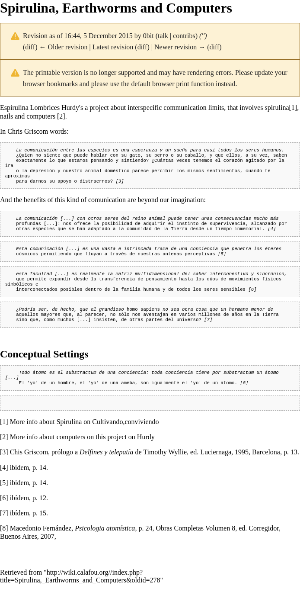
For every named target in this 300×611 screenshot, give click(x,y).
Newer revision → (179, 47)
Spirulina (69, 441)
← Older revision (63, 47)
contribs (184, 35)
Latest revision (113, 47)
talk (163, 35)
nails (6, 116)
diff (30, 47)
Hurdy (146, 456)
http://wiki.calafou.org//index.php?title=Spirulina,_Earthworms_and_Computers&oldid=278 (80, 596)
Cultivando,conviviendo (125, 441)
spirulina (277, 107)
